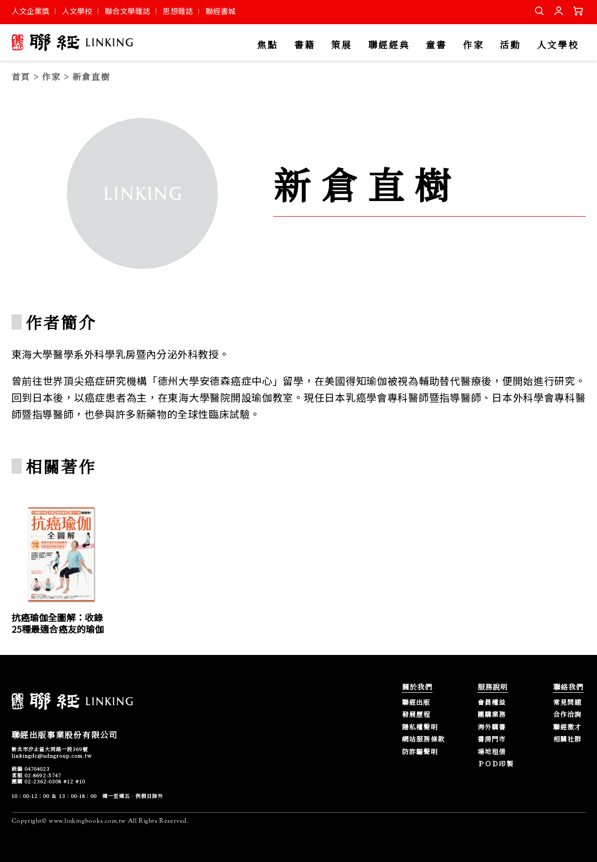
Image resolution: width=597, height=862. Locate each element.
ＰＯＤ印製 (496, 764)
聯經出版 (416, 702)
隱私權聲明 (420, 727)
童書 (436, 45)
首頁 (21, 76)
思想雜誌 (178, 11)
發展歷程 (416, 714)
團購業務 (492, 714)
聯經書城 (221, 11)
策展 (341, 45)
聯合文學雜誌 (127, 11)
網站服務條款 (423, 739)
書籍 (304, 45)
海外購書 (492, 727)
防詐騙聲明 (420, 752)
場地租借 (492, 752)
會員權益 (492, 702)
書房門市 (492, 739)
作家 (473, 45)
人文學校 (77, 11)
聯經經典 (389, 45)
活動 (510, 45)
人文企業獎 (30, 11)
